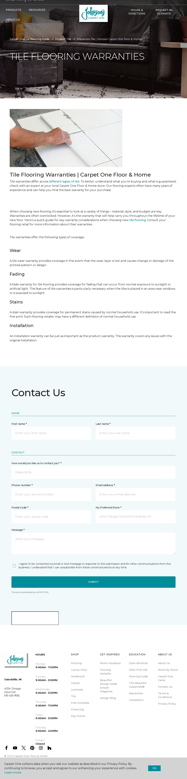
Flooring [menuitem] (76, 663)
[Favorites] (130, 28)
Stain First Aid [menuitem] (138, 669)
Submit (93, 581)
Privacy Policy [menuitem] (167, 703)
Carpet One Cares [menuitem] (165, 678)
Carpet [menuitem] (75, 683)
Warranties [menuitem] (136, 693)
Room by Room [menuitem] (168, 669)
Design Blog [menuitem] (108, 698)
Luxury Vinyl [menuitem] (79, 669)
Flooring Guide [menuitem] (138, 676)
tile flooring (137, 220)
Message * (17, 530)
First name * (19, 424)
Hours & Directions (136, 18)
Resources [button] (37, 16)
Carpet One (17, 39)
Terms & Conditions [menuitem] (165, 695)
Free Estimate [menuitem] (80, 702)
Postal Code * (19, 507)
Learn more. (13, 772)
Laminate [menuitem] (77, 689)
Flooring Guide (39, 39)
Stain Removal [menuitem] (138, 663)
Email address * (105, 485)
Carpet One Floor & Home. (31, 756)
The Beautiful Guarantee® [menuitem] (138, 684)
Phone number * (21, 485)
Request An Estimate (164, 18)
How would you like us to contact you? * (36, 463)
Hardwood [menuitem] (77, 676)
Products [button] (13, 16)
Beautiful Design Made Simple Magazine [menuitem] (108, 686)
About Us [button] (13, 26)
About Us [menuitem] (164, 663)
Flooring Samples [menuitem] (105, 671)
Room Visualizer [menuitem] (110, 663)
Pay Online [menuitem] (78, 716)
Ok (154, 768)
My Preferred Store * (108, 507)
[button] (126, 28)
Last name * (103, 424)
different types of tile (64, 181)
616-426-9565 (35, 6)
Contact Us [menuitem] (165, 686)
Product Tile (63, 39)
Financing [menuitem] (77, 709)
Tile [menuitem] (73, 696)
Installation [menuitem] (136, 700)
